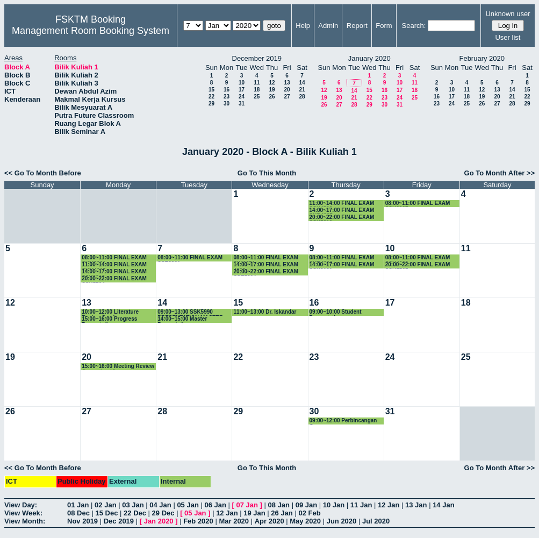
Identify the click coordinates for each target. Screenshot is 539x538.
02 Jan (105, 505)
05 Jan (187, 505)
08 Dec (78, 513)
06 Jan (215, 505)
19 (272, 90)
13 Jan (416, 505)
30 (226, 104)
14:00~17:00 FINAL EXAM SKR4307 (342, 210)
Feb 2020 (198, 521)
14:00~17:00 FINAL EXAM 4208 (265, 264)
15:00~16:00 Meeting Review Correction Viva (118, 366)
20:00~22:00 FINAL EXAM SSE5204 (265, 271)
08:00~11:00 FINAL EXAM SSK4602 (417, 257)
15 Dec (107, 513)
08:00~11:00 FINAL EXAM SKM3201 (114, 257)
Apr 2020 (269, 521)
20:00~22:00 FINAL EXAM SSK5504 (114, 278)
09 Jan (306, 505)
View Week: (23, 513)
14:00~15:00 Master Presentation (182, 319)
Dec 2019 (119, 521)
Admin (328, 26)
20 (287, 90)
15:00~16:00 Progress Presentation (109, 319)
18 (257, 90)
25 (257, 97)
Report (357, 26)
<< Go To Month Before (42, 173)
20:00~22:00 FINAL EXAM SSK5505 (417, 264)
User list (507, 37)
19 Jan (254, 513)
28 (302, 97)
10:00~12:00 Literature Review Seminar (110, 312)
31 (242, 104)
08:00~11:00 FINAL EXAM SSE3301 (189, 257)
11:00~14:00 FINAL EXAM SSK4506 (342, 203)
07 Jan (247, 505)
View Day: (20, 505)
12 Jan (388, 505)
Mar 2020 (234, 521)
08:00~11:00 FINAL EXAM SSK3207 (417, 203)
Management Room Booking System (90, 30)
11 (257, 83)
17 (242, 90)
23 (226, 97)
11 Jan (361, 505)
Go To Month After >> (499, 173)
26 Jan (281, 513)
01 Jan (78, 505)
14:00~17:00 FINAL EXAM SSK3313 (114, 271)
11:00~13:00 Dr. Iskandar (264, 312)
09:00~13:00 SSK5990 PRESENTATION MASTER (190, 312)
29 (211, 104)
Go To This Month (267, 173)
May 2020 (305, 521)
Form (384, 26)
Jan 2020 (159, 521)
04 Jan (160, 505)
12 (272, 83)
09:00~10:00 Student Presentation (336, 312)
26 (272, 97)
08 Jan (279, 505)
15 (211, 90)
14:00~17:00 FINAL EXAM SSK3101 (342, 264)
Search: (414, 26)
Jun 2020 (342, 521)
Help (303, 26)
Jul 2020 (376, 521)
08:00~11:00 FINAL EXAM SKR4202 (342, 257)
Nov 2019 (82, 521)
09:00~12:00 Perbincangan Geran (343, 420)
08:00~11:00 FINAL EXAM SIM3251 (265, 257)
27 (287, 97)
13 (287, 83)
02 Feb (309, 513)
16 (226, 90)
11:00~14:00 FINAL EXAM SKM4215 (114, 264)
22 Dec (135, 513)
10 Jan (333, 505)
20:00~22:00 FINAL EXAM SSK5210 (342, 217)
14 (302, 83)
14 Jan (443, 505)
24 (242, 97)
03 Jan (132, 505)
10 (242, 83)
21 (302, 90)
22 (211, 97)
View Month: (24, 521)
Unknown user (507, 14)
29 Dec (163, 513)
